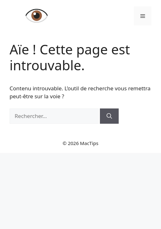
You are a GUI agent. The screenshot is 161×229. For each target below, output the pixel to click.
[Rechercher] (109, 116)
